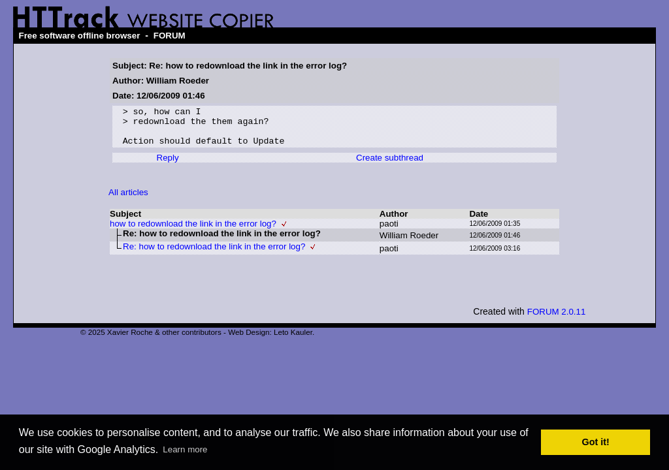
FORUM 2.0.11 (556, 319)
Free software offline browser (79, 35)
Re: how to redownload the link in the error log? (214, 254)
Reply (168, 165)
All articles (128, 200)
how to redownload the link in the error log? (193, 231)
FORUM (170, 35)
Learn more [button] (185, 449)
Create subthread (389, 165)
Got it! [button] (596, 442)
